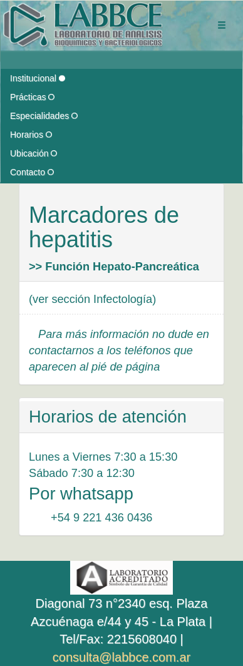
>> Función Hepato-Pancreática (114, 266)
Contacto (32, 172)
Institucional (37, 78)
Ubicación (33, 153)
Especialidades (44, 116)
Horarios (31, 135)
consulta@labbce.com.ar (121, 657)
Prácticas (32, 97)
